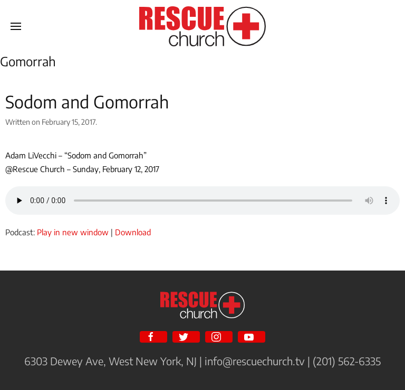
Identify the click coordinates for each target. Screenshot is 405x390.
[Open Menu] (16, 26)
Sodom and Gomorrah (87, 101)
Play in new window (73, 232)
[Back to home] (202, 26)
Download (133, 232)
